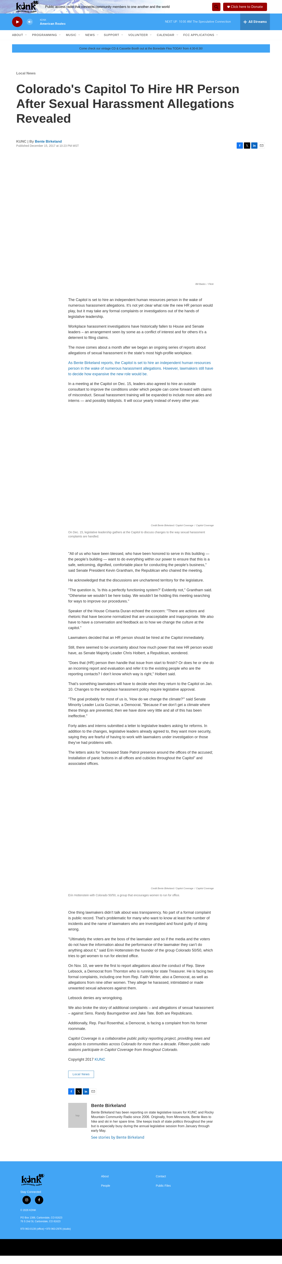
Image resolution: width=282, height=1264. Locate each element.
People (105, 1194)
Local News (26, 82)
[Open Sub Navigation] (26, 43)
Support (111, 43)
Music (71, 43)
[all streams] (255, 30)
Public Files (163, 1194)
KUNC (100, 1068)
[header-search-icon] (216, 11)
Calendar (165, 43)
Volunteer (138, 43)
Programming (44, 43)
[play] (17, 30)
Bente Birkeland (48, 150)
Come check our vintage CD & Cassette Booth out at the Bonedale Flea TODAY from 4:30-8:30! (141, 56)
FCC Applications (198, 43)
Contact (161, 1184)
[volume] (29, 30)
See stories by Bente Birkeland (117, 1145)
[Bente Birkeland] (77, 1123)
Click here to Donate (248, 11)
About (17, 43)
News (90, 43)
